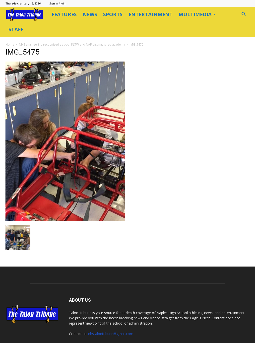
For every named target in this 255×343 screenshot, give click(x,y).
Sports (113, 14)
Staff (15, 29)
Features (64, 14)
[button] (244, 14)
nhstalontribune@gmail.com (110, 333)
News (90, 14)
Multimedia (197, 14)
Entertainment (150, 14)
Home (9, 44)
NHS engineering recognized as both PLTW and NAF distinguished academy (72, 44)
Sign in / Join (57, 3)
